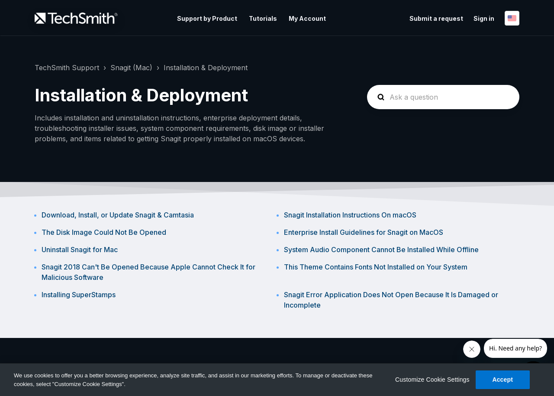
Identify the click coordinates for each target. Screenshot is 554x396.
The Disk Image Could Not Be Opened (104, 232)
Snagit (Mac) (131, 67)
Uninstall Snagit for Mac (80, 249)
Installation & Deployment (206, 67)
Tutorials (263, 18)
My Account (307, 18)
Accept (502, 379)
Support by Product (207, 18)
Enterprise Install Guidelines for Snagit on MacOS (363, 232)
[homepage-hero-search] (443, 97)
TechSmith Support (67, 67)
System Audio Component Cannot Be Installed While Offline (381, 249)
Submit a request (436, 18)
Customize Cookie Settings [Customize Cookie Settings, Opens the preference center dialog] (432, 379)
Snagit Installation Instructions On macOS (350, 215)
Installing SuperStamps (79, 294)
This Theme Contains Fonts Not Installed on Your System (375, 267)
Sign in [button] (483, 18)
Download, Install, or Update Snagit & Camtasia (118, 215)
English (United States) (512, 18)
